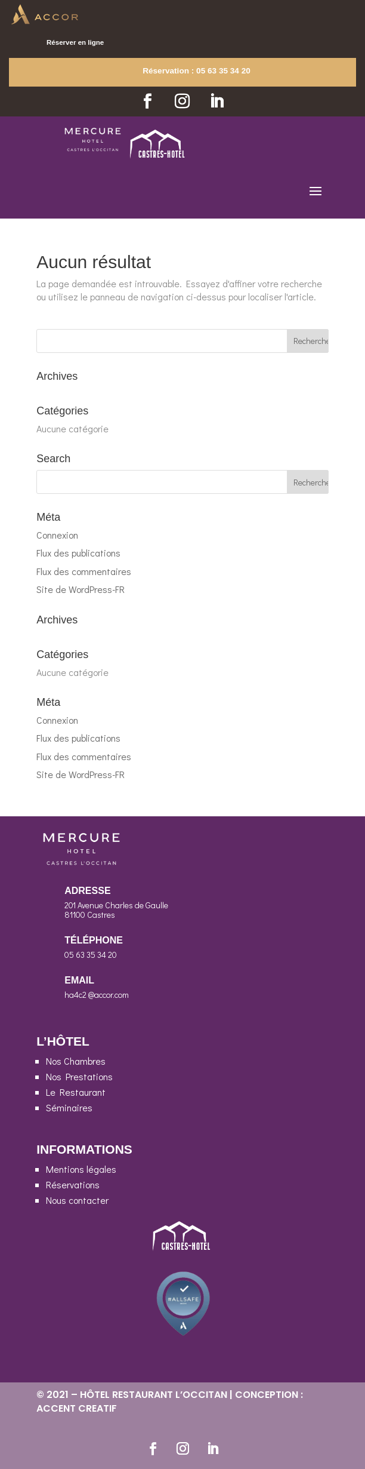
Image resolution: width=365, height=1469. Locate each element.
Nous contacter (77, 1200)
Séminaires (69, 1107)
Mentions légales (81, 1169)
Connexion (57, 534)
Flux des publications (78, 552)
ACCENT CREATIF (76, 1408)
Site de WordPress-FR (80, 589)
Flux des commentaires (83, 571)
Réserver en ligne (75, 42)
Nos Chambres (76, 1061)
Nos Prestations (79, 1076)
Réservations (73, 1184)
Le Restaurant (76, 1092)
